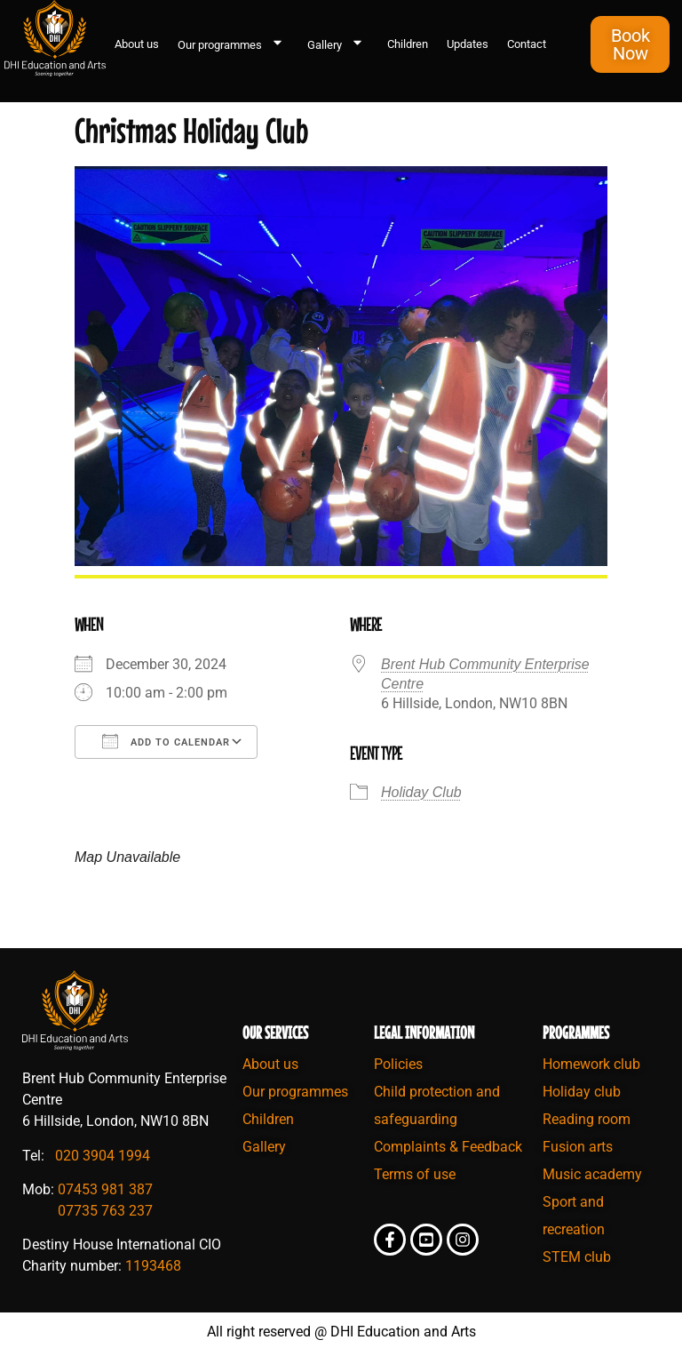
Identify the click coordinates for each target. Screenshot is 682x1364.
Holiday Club (421, 792)
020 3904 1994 (102, 1155)
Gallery (338, 44)
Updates (467, 44)
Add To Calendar (166, 741)
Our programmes (233, 44)
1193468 (153, 1265)
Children (407, 44)
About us (137, 44)
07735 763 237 (105, 1210)
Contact (526, 44)
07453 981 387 (105, 1189)
